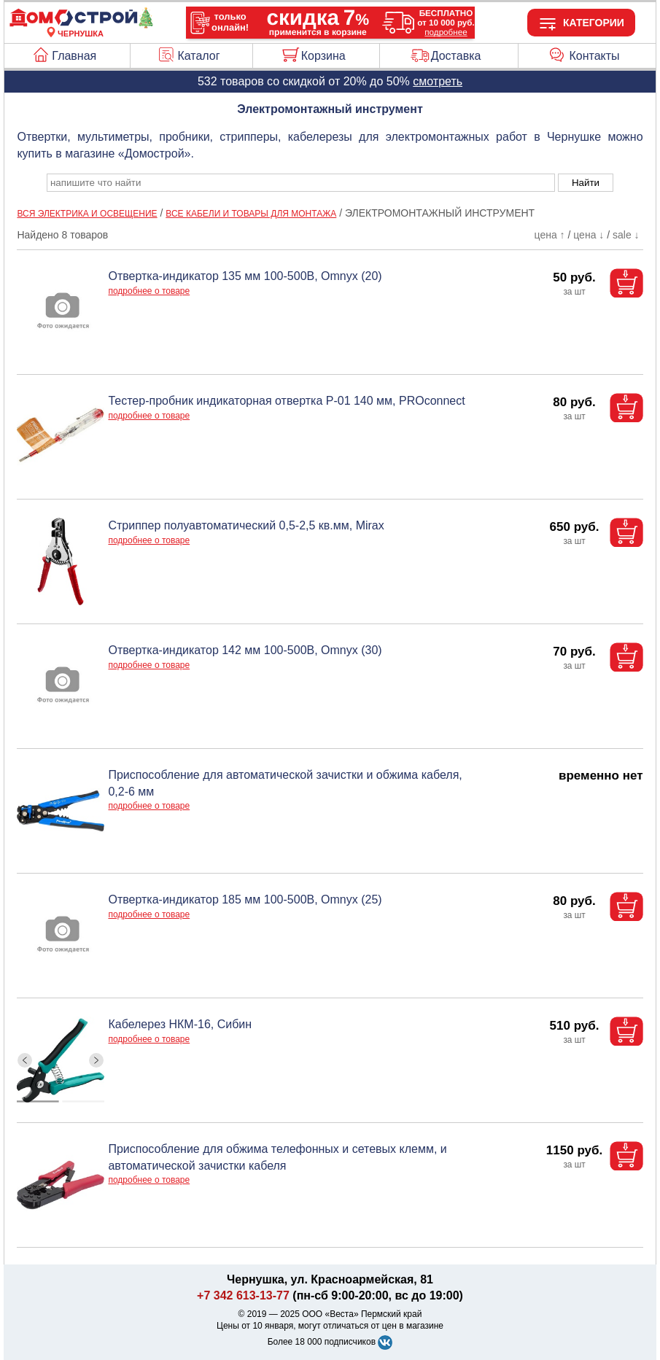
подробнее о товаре (149, 291)
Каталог (198, 56)
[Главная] (81, 25)
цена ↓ (588, 235)
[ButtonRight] (96, 1060)
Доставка (456, 56)
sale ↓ (626, 235)
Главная (74, 56)
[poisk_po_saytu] (301, 183)
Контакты (594, 56)
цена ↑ (550, 235)
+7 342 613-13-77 (243, 1295)
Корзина (323, 56)
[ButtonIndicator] (60, 1098)
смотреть (437, 81)
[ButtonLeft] (25, 1060)
